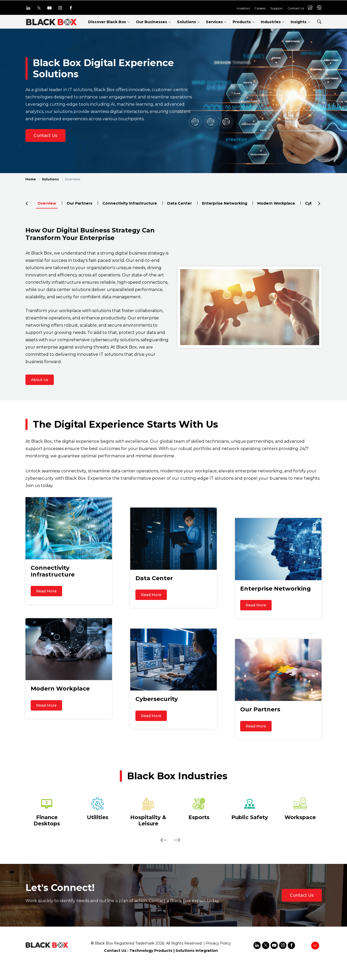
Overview (46, 203)
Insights (298, 22)
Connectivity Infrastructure (129, 203)
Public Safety (249, 817)
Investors (243, 8)
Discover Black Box (107, 22)
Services (214, 22)
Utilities (97, 817)
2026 (159, 943)
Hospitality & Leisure (148, 820)
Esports (198, 817)
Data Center (179, 203)
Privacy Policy (218, 943)
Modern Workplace (276, 203)
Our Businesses (151, 22)
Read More (46, 595)
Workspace (300, 817)
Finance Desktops (47, 820)
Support (276, 8)
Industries (271, 22)
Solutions (186, 22)
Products (242, 22)
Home (30, 179)
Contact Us (295, 8)
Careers (260, 8)
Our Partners (79, 203)
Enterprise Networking (224, 203)
